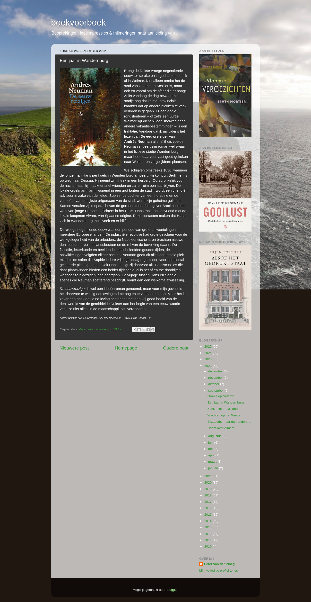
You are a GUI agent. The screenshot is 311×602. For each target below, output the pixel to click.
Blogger (172, 590)
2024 (208, 353)
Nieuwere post (74, 347)
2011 (208, 540)
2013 (208, 527)
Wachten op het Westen (224, 415)
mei (211, 449)
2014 (208, 521)
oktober (214, 384)
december (216, 371)
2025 (208, 346)
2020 (208, 482)
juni (211, 442)
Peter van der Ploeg (219, 564)
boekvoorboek (78, 22)
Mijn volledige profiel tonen (218, 570)
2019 (208, 489)
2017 (208, 501)
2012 (208, 534)
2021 (208, 476)
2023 (208, 359)
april (211, 455)
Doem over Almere (221, 428)
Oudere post (175, 347)
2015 (208, 514)
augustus (215, 436)
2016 (208, 508)
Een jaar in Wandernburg (225, 402)
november (216, 377)
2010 (208, 546)
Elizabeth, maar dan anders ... (229, 421)
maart (212, 461)
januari (213, 468)
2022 (208, 366)
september (216, 390)
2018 (208, 495)
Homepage (126, 347)
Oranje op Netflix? (220, 396)
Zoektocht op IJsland (222, 409)
